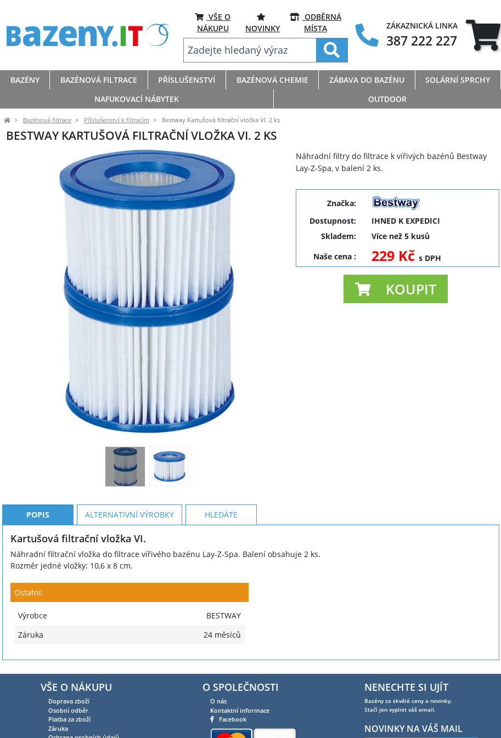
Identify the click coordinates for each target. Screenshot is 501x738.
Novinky (262, 22)
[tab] (483, 35)
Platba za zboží (69, 719)
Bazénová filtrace (47, 120)
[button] (396, 289)
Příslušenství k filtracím (116, 120)
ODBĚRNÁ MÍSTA (315, 22)
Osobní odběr (68, 710)
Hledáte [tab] (221, 514)
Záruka (58, 728)
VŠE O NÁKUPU (212, 22)
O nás (218, 701)
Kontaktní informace (239, 710)
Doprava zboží (68, 701)
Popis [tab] (37, 514)
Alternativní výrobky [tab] (129, 514)
